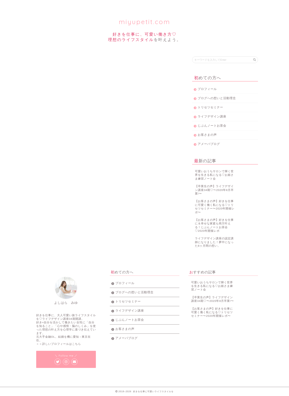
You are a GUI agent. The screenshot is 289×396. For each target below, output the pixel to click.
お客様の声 (205, 4)
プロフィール (50, 4)
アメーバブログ (209, 144)
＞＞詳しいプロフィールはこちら (58, 343)
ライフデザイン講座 (127, 4)
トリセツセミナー (89, 4)
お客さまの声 (207, 134)
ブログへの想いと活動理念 (217, 98)
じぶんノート (39, 62)
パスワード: (57, 108)
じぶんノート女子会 (166, 4)
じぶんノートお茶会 (212, 125)
